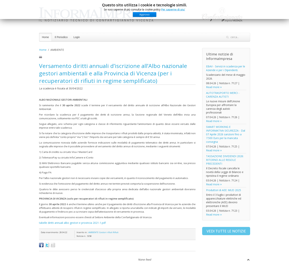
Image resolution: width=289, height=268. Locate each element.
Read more (213, 87)
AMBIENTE (93, 232)
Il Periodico (61, 37)
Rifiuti (115, 232)
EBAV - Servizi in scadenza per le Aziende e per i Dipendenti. (225, 68)
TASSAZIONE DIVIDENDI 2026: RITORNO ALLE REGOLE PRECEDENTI (225, 159)
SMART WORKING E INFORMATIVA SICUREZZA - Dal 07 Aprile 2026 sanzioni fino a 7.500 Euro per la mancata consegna (225, 134)
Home (45, 37)
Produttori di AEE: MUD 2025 (223, 190)
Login (76, 37)
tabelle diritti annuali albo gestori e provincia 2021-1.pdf (72, 223)
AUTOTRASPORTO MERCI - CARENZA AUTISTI (222, 94)
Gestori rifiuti (105, 232)
